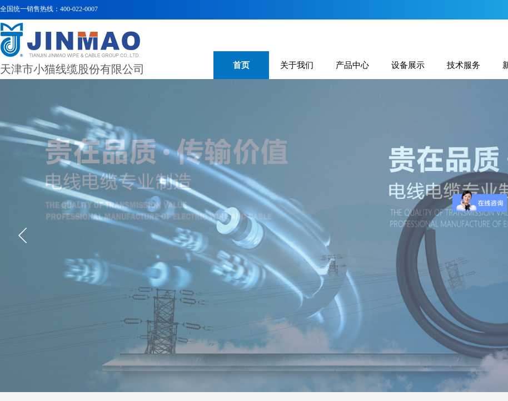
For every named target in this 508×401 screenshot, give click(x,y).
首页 (241, 65)
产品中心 (352, 65)
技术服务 (463, 65)
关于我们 (296, 65)
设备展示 (408, 65)
